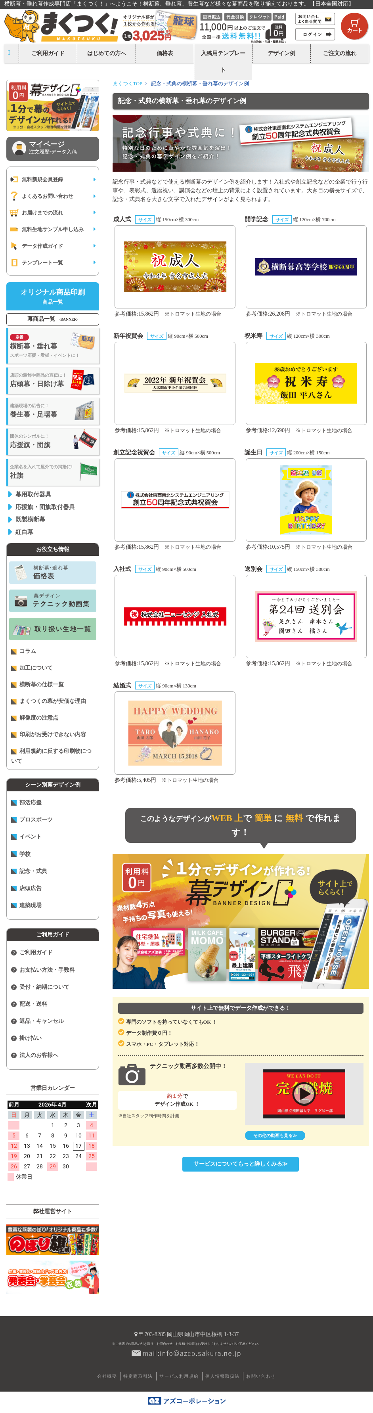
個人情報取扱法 (222, 1376)
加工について (32, 668)
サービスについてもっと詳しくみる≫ (240, 1164)
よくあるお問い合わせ (41, 196)
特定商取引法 (138, 1376)
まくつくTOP (128, 83)
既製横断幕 (30, 519)
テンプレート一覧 (36, 263)
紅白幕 (24, 531)
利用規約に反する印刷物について (51, 756)
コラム (23, 651)
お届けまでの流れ (36, 213)
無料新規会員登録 (36, 179)
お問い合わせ (260, 1376)
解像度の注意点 (34, 718)
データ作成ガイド (36, 246)
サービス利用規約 (179, 1376)
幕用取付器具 (33, 494)
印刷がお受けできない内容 (48, 734)
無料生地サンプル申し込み (46, 229)
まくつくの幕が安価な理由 (48, 701)
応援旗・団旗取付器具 (45, 507)
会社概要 (107, 1376)
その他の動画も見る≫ (275, 1135)
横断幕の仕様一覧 (37, 685)
